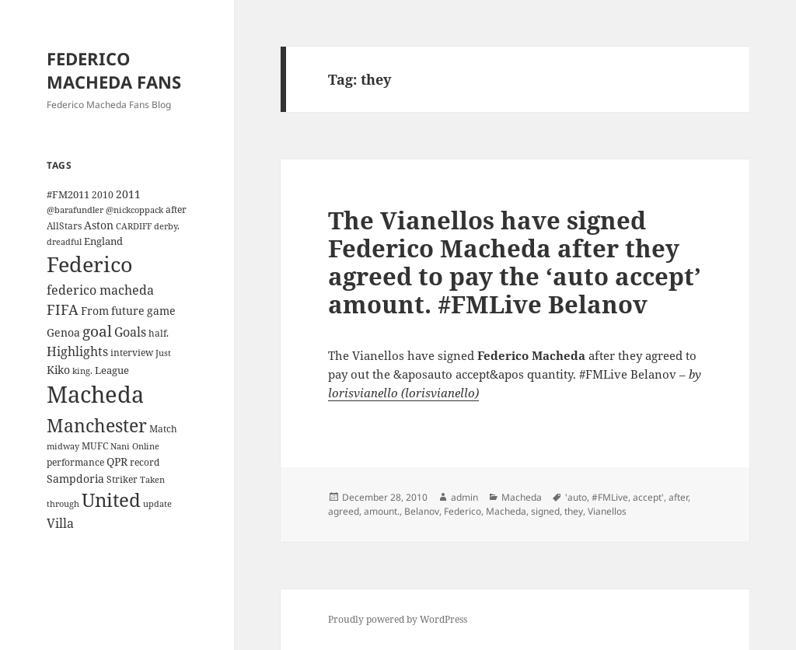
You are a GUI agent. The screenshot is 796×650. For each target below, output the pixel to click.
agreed (343, 511)
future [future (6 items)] (128, 310)
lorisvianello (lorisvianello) (403, 392)
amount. (382, 511)
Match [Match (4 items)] (163, 428)
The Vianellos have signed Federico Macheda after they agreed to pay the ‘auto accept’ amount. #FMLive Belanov (514, 262)
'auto (576, 497)
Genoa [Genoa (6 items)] (63, 332)
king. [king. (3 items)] (82, 370)
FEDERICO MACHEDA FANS (114, 70)
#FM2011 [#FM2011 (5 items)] (68, 194)
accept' (648, 497)
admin (464, 497)
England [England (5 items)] (103, 241)
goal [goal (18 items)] (97, 330)
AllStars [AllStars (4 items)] (64, 225)
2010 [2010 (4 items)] (102, 194)
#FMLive (610, 497)
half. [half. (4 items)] (158, 333)
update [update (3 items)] (157, 503)
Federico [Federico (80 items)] (90, 264)
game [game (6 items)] (161, 310)
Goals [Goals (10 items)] (130, 332)
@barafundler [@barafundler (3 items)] (75, 209)
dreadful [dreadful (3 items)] (64, 241)
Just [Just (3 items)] (163, 353)
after (678, 497)
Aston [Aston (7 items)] (98, 225)
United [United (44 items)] (111, 500)
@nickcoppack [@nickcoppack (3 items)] (134, 209)
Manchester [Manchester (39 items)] (97, 425)
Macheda (521, 497)
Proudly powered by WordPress (397, 619)
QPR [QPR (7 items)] (116, 461)
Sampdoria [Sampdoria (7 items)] (75, 478)
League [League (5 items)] (112, 370)
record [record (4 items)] (144, 462)
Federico (462, 511)
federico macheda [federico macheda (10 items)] (100, 290)
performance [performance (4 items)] (75, 462)
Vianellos (607, 511)
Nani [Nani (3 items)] (120, 446)
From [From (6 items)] (95, 310)
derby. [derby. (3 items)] (167, 226)
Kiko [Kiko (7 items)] (58, 369)
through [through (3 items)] (63, 503)
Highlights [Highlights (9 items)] (77, 351)
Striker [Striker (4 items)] (122, 479)
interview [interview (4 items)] (131, 352)
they (573, 511)
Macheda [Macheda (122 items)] (95, 394)
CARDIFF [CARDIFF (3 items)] (134, 226)
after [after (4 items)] (176, 209)
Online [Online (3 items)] (145, 446)
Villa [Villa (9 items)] (60, 523)
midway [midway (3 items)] (63, 446)
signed (545, 511)
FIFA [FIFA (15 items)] (63, 309)
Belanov (421, 511)
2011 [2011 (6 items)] (128, 194)
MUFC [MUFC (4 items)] (95, 445)
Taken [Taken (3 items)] (152, 479)
